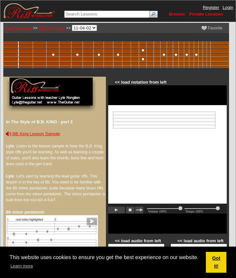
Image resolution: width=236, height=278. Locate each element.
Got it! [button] (216, 262)
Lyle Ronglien (18, 27)
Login (227, 7)
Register (211, 7)
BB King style (52, 27)
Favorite (212, 28)
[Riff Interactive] (29, 10)
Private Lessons (206, 14)
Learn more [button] (21, 265)
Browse (177, 14)
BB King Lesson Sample (33, 133)
